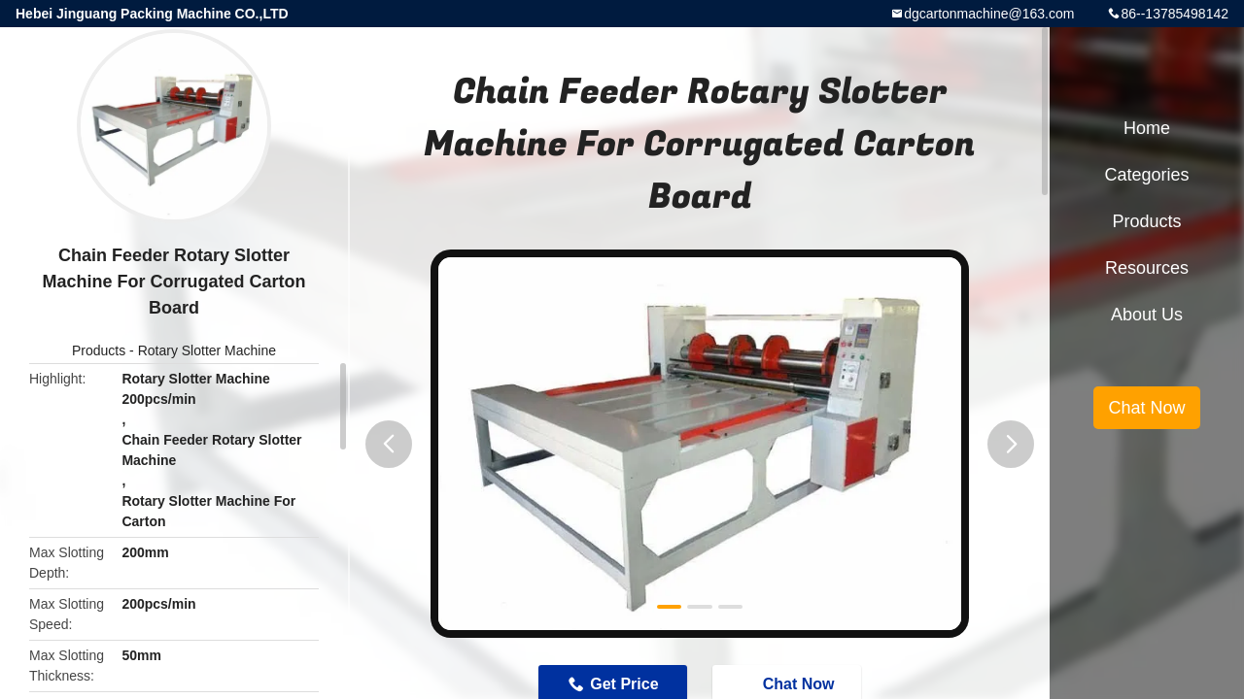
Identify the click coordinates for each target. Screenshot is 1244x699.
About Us (1147, 314)
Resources (1147, 268)
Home (1146, 128)
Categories (1146, 174)
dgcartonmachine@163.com (989, 13)
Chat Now (1146, 407)
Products (98, 350)
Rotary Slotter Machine (207, 350)
